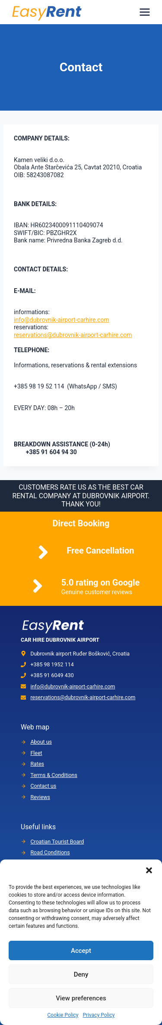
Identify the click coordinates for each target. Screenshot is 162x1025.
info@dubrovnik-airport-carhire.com (61, 319)
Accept (81, 951)
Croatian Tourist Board (57, 841)
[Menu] (145, 12)
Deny (81, 974)
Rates (37, 764)
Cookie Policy (63, 1015)
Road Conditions (50, 852)
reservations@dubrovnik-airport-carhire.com (73, 334)
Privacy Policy (99, 1015)
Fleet (36, 753)
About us (40, 742)
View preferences (81, 998)
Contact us (43, 786)
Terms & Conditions (53, 775)
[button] (149, 870)
